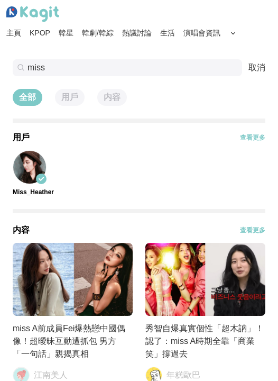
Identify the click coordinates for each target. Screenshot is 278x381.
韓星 (66, 33)
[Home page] (32, 14)
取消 (256, 67)
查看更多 (252, 137)
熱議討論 (137, 33)
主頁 (13, 33)
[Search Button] (233, 33)
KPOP (40, 33)
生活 (167, 33)
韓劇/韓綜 (98, 33)
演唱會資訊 (201, 33)
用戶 (69, 97)
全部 (27, 97)
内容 (112, 97)
